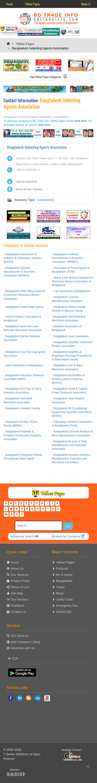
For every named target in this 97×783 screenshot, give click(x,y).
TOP (13, 658)
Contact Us (18, 612)
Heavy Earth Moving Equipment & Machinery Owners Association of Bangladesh (72, 281)
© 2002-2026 (12, 749)
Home (9, 4)
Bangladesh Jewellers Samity (22, 408)
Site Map (17, 593)
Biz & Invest (64, 575)
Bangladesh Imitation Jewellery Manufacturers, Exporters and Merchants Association (71, 458)
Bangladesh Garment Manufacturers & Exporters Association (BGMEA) (19, 271)
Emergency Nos (67, 605)
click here (80, 121)
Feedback (17, 605)
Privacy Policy (20, 581)
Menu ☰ (86, 4)
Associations (46, 200)
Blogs (60, 593)
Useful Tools (64, 599)
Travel (60, 587)
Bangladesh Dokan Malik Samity (24, 307)
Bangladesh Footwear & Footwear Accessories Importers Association (22, 435)
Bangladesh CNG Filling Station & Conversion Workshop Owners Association (24, 295)
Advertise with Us (23, 648)
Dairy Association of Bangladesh (24, 365)
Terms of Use (20, 587)
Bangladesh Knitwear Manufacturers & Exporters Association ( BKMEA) (68, 258)
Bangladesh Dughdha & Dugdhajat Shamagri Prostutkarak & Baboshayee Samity (72, 355)
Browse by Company (68, 536)
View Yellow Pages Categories (48, 76)
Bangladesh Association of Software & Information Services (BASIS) (22, 258)
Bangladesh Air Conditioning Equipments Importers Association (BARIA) (72, 412)
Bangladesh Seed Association (71, 336)
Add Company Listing (25, 642)
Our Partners (20, 599)
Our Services (20, 575)
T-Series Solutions (16, 754)
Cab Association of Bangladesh (72, 291)
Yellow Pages (32, 4)
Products (62, 568)
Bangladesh (64, 581)
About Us (17, 568)
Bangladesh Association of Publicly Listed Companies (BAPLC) (68, 379)
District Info (64, 612)
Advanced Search (24, 536)
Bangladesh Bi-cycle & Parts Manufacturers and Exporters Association (69, 445)
